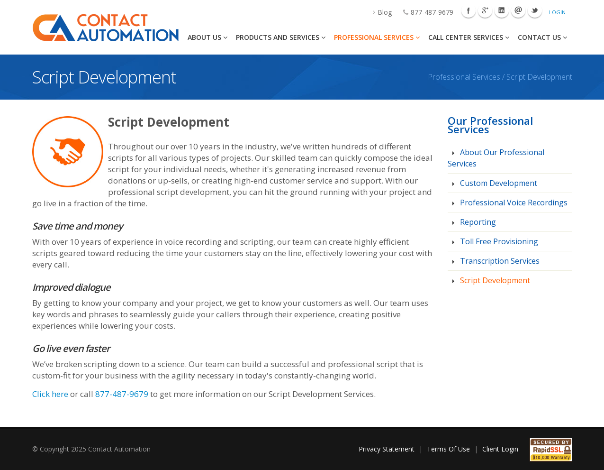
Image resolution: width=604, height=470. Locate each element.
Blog (377, 12)
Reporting (477, 222)
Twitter (535, 10)
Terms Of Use (448, 448)
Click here (50, 393)
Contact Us (542, 37)
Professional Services (377, 37)
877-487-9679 (423, 12)
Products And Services (280, 37)
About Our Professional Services (496, 158)
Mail (518, 10)
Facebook (468, 10)
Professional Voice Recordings (513, 202)
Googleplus (485, 10)
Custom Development (497, 183)
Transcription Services (499, 261)
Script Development (494, 280)
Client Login (500, 448)
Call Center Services (468, 37)
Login (557, 12)
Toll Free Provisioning (498, 241)
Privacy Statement (387, 448)
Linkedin (502, 10)
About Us (207, 37)
